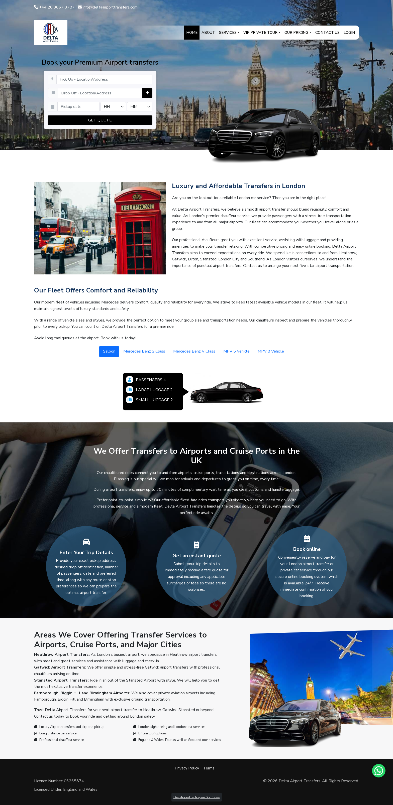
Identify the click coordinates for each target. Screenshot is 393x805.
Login (349, 32)
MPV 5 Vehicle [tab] (236, 351)
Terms (209, 768)
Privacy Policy (187, 768)
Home (192, 32)
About (208, 32)
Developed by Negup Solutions (196, 797)
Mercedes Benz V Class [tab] (194, 351)
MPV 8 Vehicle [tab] (271, 351)
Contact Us (327, 32)
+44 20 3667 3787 (54, 7)
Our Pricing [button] (296, 32)
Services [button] (228, 32)
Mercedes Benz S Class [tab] (144, 351)
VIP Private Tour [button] (260, 32)
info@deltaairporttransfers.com (108, 7)
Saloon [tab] (109, 351)
